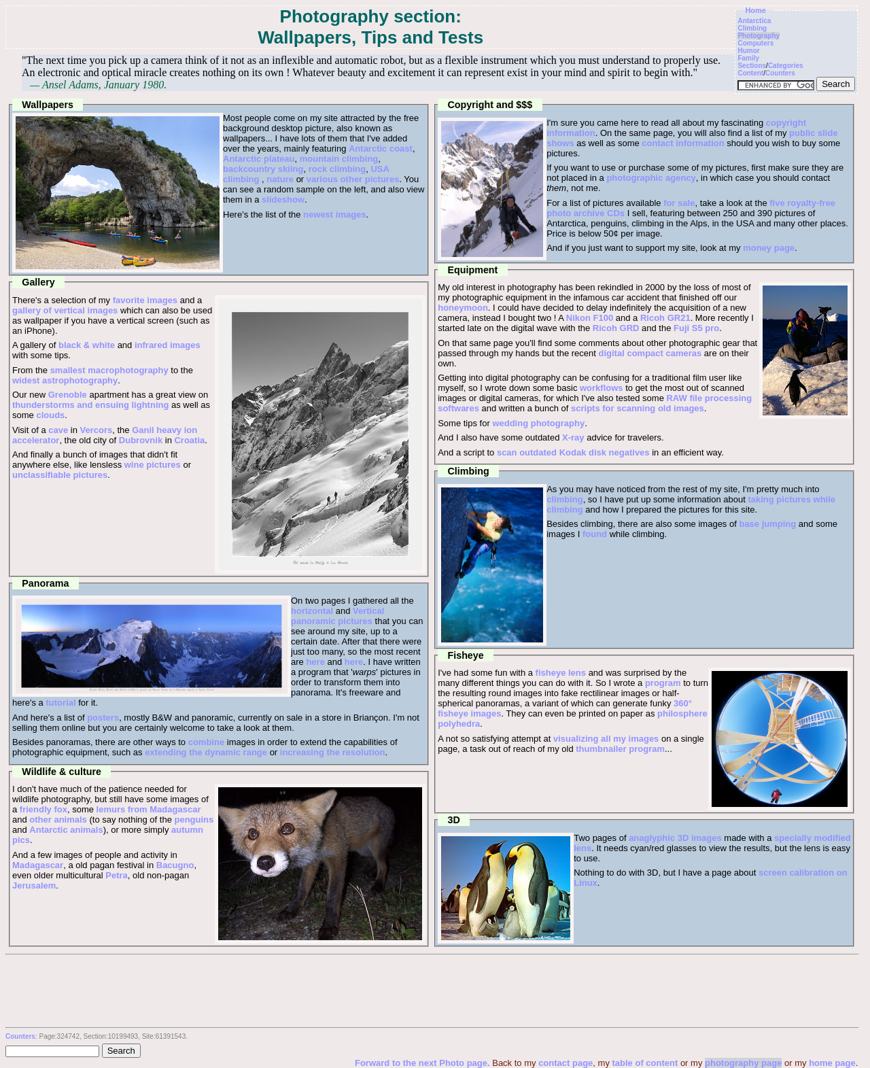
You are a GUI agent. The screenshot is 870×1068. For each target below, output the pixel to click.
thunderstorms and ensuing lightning (90, 405)
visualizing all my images (606, 739)
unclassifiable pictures (59, 475)
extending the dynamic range (206, 752)
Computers (755, 43)
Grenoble (67, 395)
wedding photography (538, 423)
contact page (565, 1063)
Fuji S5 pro (696, 328)
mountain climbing (339, 159)
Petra (116, 875)
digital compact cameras (650, 353)
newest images (334, 214)
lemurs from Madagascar (149, 809)
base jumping (767, 524)
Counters (780, 73)
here (315, 662)
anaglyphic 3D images (675, 838)
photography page (743, 1063)
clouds (50, 415)
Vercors (96, 430)
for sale (679, 203)
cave (58, 430)
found (594, 534)
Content (750, 73)
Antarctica (754, 20)
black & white (86, 345)
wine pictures (152, 465)
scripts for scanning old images (637, 408)
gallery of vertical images (65, 310)
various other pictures (353, 179)
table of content (645, 1063)
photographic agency (650, 178)
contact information (683, 143)
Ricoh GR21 (665, 318)
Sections (751, 65)
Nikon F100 (589, 318)
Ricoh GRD (616, 328)
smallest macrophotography (109, 370)
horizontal (312, 611)
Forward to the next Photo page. (423, 1063)
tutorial (60, 702)
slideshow (283, 199)
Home (755, 10)
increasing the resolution (332, 752)
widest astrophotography (65, 380)
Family (748, 58)
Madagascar (37, 865)
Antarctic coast (381, 148)
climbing (564, 499)
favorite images (145, 300)
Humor (748, 50)
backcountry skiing (263, 169)
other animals (58, 819)
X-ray (573, 437)
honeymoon (463, 308)
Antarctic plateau (258, 159)
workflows (601, 388)
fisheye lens (561, 673)
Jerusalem (34, 885)
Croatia (189, 440)
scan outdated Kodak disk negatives (573, 452)
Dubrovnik (140, 440)
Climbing (752, 28)
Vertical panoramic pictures (337, 616)
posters (103, 717)
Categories (785, 65)
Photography (758, 35)
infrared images (168, 345)
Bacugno (175, 865)
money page (769, 248)
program (663, 683)
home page (832, 1063)
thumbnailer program (620, 749)
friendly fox (43, 809)
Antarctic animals (66, 830)
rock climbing (337, 169)
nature (280, 179)
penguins (193, 819)
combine (206, 742)
